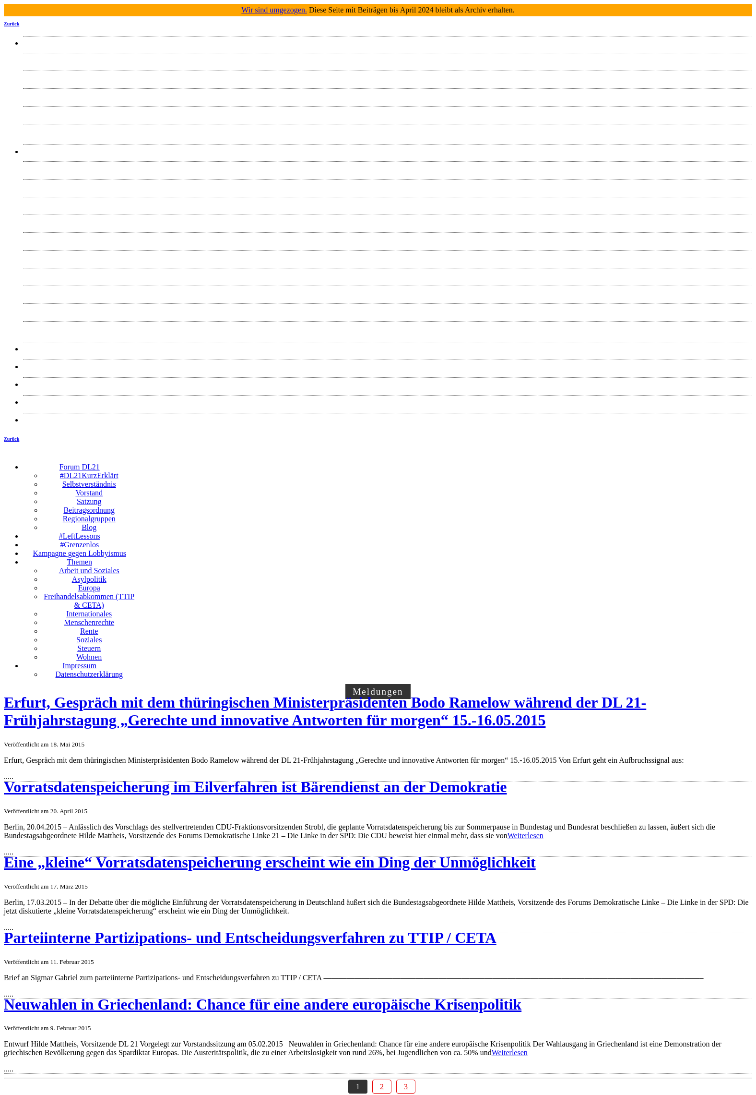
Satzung (387, 113)
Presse (388, 349)
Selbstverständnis (387, 77)
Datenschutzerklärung (387, 420)
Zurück (11, 23)
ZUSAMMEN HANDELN (387, 384)
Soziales (387, 293)
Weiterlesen (525, 835)
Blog (387, 131)
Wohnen (388, 328)
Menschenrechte (388, 257)
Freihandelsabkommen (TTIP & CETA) (388, 221)
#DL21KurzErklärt (387, 60)
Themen (387, 151)
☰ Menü (444, 460)
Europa (388, 204)
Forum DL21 (387, 43)
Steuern (388, 310)
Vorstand (388, 95)
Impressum (387, 402)
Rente (387, 275)
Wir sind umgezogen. (274, 10)
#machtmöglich (388, 366)
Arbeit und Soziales (387, 168)
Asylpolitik (387, 186)
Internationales (387, 239)
